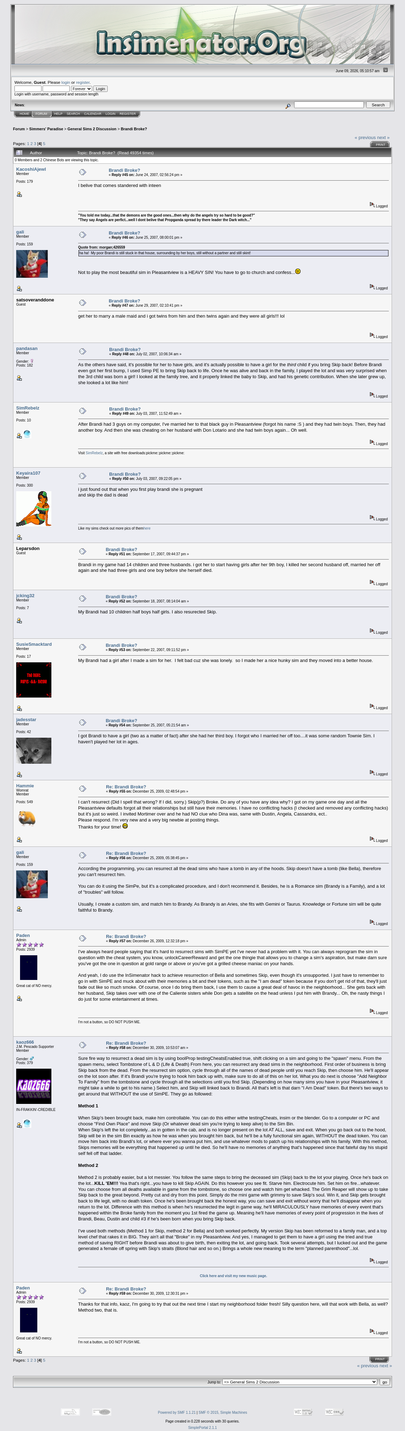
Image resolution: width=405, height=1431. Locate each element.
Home (24, 113)
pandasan (27, 348)
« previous (365, 137)
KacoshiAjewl (31, 169)
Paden (23, 935)
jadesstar (26, 719)
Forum (41, 113)
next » (383, 137)
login (66, 82)
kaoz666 (25, 1042)
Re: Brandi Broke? (126, 786)
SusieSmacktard (34, 644)
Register (128, 113)
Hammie (25, 785)
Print (380, 144)
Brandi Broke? (134, 129)
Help (58, 113)
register (82, 82)
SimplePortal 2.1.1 (202, 1428)
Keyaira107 (28, 473)
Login (110, 113)
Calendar (92, 113)
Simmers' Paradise (46, 129)
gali (20, 232)
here (147, 528)
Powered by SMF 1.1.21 (177, 1412)
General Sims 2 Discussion (92, 129)
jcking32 (25, 595)
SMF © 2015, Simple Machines (222, 1412)
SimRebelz (27, 408)
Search (73, 113)
